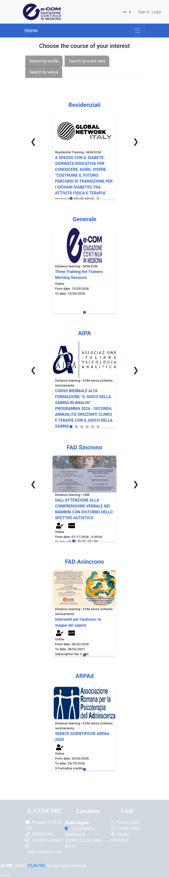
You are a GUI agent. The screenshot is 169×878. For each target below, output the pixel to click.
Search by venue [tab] (43, 72)
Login (156, 12)
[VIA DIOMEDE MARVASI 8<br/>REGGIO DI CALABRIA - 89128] (67, 829)
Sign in (144, 12)
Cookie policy (128, 828)
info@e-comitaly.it (47, 840)
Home (31, 30)
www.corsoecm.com (44, 852)
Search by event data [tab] (87, 61)
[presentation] (44, 61)
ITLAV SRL (37, 865)
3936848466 (42, 834)
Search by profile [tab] (43, 61)
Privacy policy (128, 822)
